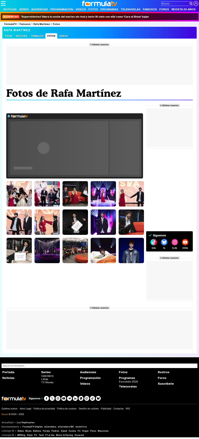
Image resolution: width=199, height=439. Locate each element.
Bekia (21, 430)
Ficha (8, 36)
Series (24, 9)
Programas (109, 9)
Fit (79, 430)
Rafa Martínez (41, 24)
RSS (128, 409)
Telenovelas (130, 9)
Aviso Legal (25, 409)
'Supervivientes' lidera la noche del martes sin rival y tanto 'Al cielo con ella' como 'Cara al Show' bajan (75, 17)
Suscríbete (166, 383)
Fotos (93, 9)
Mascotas (103, 430)
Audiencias (39, 9)
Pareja (46, 430)
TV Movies (47, 382)
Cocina (72, 430)
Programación (61, 9)
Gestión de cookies (89, 409)
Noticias (10, 9)
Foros (164, 9)
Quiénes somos (10, 409)
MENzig (21, 435)
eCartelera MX (66, 426)
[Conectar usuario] (195, 3)
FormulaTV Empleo (33, 426)
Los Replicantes (26, 422)
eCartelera (50, 426)
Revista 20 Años (183, 9)
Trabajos (37, 36)
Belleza (37, 430)
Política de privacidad (44, 409)
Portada (8, 372)
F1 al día (49, 435)
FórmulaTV (10, 24)
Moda (28, 430)
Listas (44, 379)
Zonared (79, 435)
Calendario (47, 376)
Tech (41, 435)
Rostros (163, 372)
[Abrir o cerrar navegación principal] (3, 3)
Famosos (150, 9)
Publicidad (106, 409)
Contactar (118, 409)
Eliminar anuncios (100, 44)
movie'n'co (81, 426)
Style (30, 435)
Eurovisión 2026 (128, 381)
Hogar (85, 430)
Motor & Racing (64, 435)
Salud (64, 430)
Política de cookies (66, 409)
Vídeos (81, 9)
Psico (93, 430)
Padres (55, 430)
